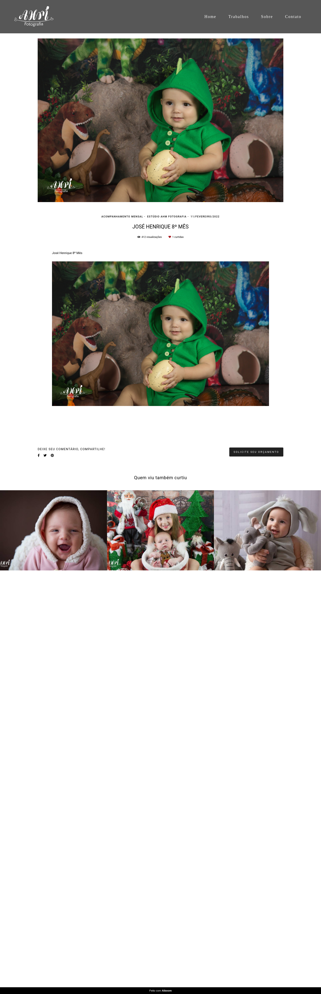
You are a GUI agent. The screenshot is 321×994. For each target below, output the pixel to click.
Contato (293, 16)
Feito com (160, 990)
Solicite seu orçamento (256, 451)
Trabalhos (238, 16)
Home (210, 16)
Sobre (267, 16)
